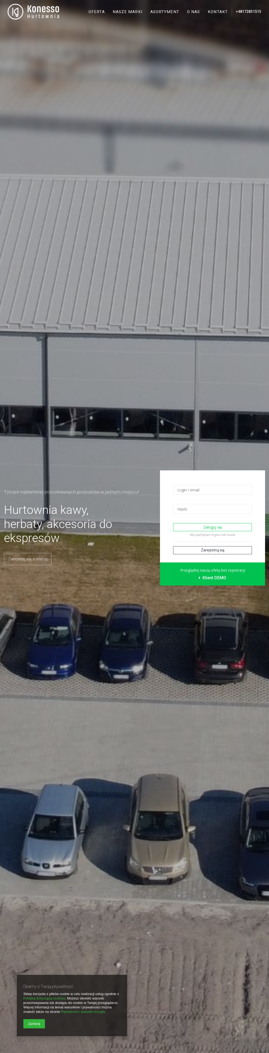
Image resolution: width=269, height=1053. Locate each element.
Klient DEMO (212, 577)
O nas (193, 11)
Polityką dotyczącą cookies (44, 998)
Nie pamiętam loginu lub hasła (212, 535)
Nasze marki (127, 11)
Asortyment (164, 11)
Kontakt (218, 11)
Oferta (97, 11)
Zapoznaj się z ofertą (27, 558)
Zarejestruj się (212, 550)
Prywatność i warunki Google (83, 1012)
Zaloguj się (212, 527)
